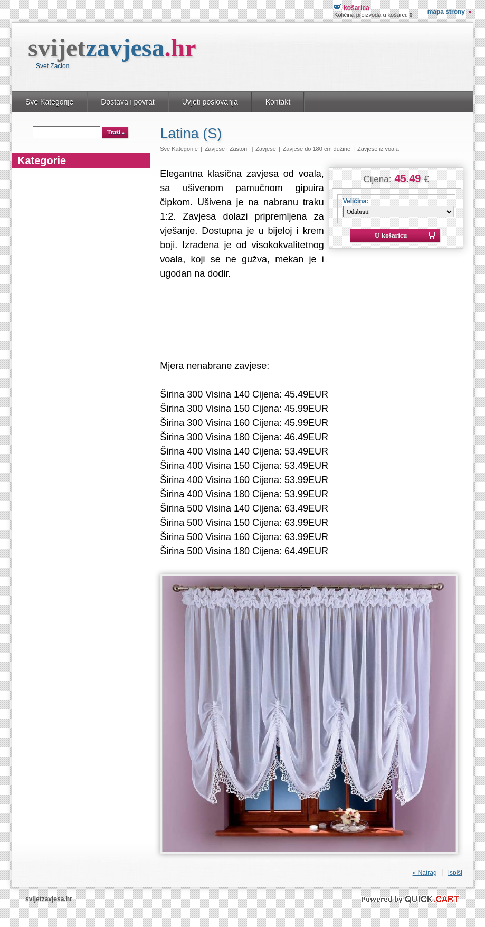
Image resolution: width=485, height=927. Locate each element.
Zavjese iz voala (378, 149)
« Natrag (425, 872)
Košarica (356, 8)
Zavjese (265, 149)
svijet (112, 48)
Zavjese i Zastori (227, 149)
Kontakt (278, 102)
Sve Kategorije (49, 102)
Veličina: (356, 201)
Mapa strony (446, 11)
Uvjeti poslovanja (210, 102)
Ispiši (455, 872)
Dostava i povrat (127, 102)
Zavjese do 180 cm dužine (316, 149)
